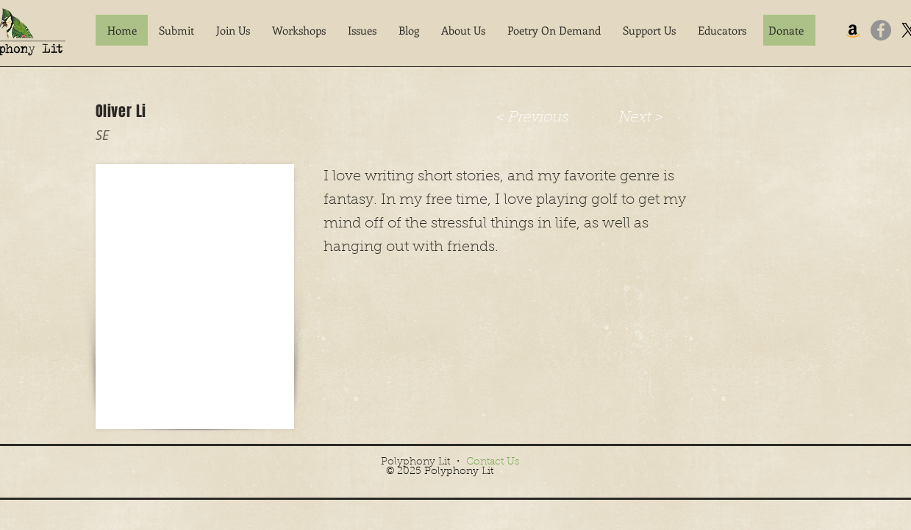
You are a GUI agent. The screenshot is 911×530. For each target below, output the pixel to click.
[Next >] (640, 117)
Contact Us (492, 462)
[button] (176, 30)
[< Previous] (531, 117)
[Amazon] (853, 30)
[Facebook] (881, 30)
